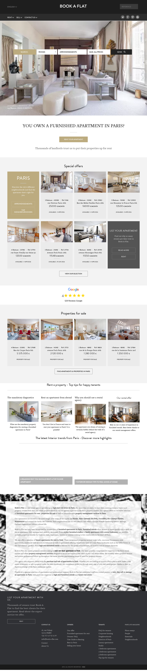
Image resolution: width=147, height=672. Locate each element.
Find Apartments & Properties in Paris (73, 372)
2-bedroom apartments (107, 653)
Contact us (31, 17)
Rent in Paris (72, 644)
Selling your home (74, 647)
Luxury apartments (106, 644)
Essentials (128, 638)
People (127, 635)
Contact (44, 645)
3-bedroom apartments (107, 657)
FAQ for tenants (105, 632)
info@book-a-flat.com (49, 641)
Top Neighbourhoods (23, 211)
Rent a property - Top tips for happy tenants (73, 386)
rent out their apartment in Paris (67, 553)
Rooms (42, 51)
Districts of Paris (105, 641)
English (12, 7)
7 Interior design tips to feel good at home (97, 484)
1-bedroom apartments (107, 650)
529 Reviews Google (73, 301)
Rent (10, 17)
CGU (83, 669)
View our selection (73, 274)
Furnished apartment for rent (78, 635)
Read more (123, 250)
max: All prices (96, 51)
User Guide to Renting (75, 641)
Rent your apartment (73, 139)
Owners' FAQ (72, 638)
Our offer (70, 632)
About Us (45, 648)
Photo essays (130, 632)
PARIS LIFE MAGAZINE (132, 627)
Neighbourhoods (105, 638)
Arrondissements (68, 51)
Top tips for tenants (106, 660)
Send (121, 51)
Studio (101, 647)
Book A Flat (73, 8)
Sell (19, 17)
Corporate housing (106, 635)
